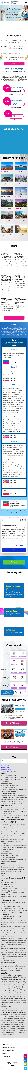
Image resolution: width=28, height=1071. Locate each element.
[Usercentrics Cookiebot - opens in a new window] (20, 520)
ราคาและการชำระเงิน (6, 767)
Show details (19, 545)
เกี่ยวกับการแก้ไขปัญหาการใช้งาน (9, 771)
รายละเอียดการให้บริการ (6, 769)
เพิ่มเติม (14, 64)
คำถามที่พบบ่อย (5, 765)
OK (14, 549)
